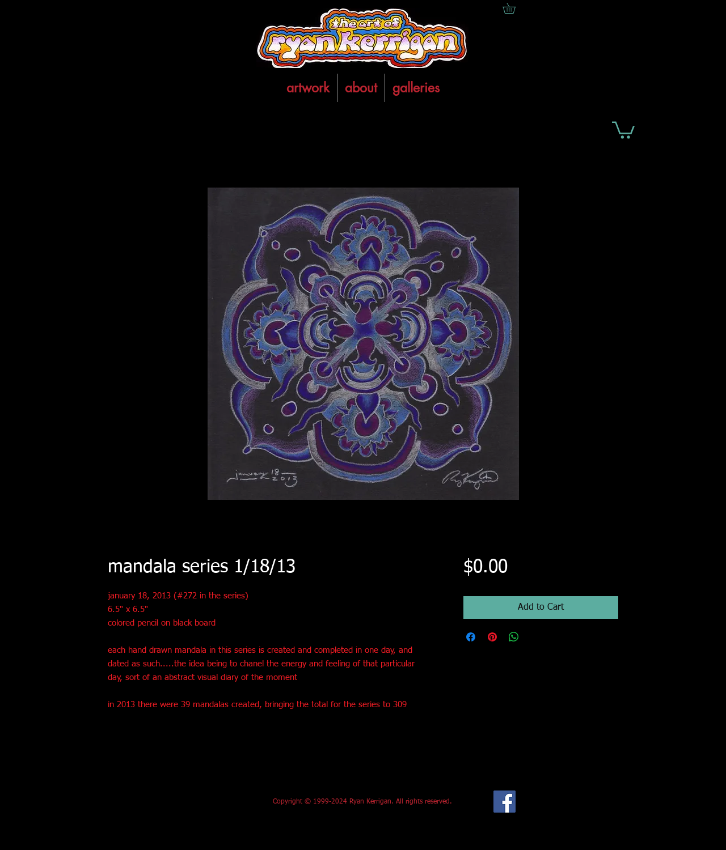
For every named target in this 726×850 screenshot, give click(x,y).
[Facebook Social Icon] (504, 801)
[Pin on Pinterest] (492, 637)
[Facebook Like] (192, 802)
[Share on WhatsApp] (514, 637)
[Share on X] (535, 637)
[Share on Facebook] (471, 637)
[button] (623, 129)
